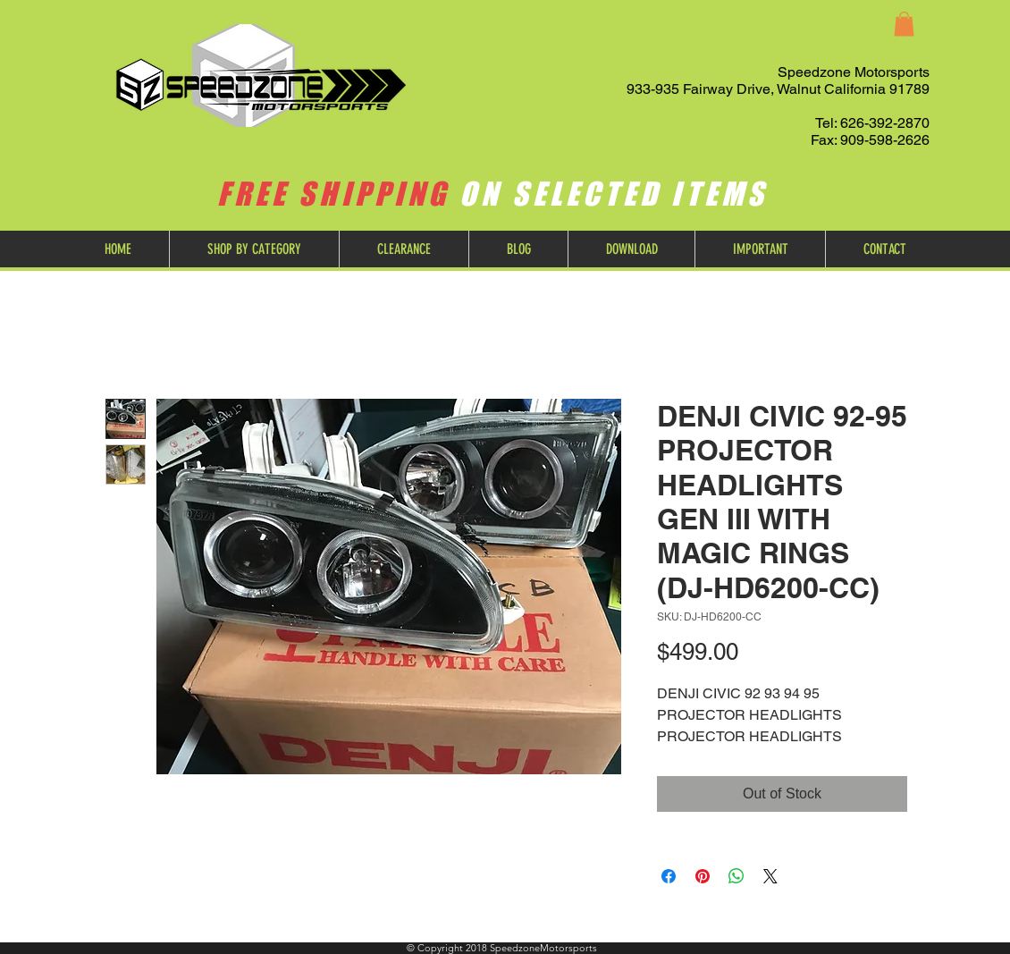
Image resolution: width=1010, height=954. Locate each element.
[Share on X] (770, 876)
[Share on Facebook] (668, 876)
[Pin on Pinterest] (702, 876)
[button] (904, 24)
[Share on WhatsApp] (736, 876)
